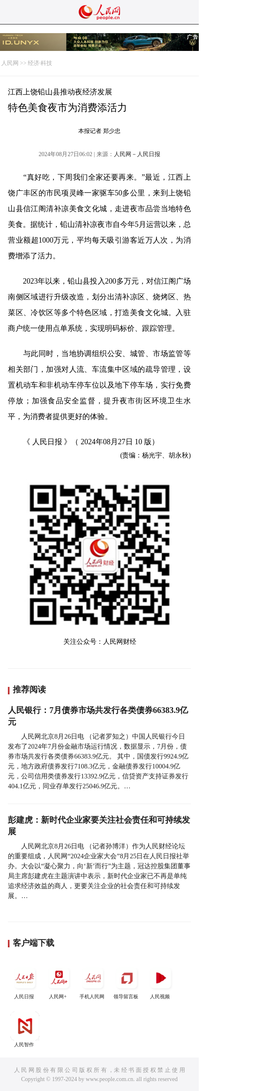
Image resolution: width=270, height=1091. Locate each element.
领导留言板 (126, 981)
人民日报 (24, 981)
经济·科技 (40, 63)
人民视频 (160, 981)
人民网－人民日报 (137, 154)
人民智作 (24, 1030)
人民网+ (58, 981)
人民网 (10, 63)
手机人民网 (92, 981)
